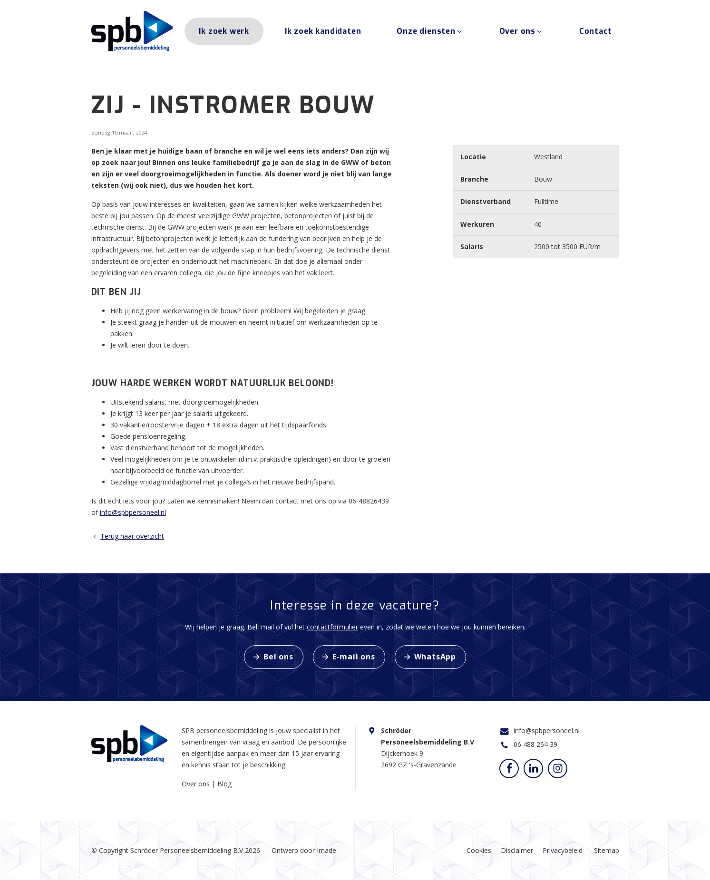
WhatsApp (435, 656)
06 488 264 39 (535, 744)
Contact (595, 33)
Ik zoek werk (224, 33)
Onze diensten (430, 33)
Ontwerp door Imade (304, 850)
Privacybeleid (563, 850)
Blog (224, 783)
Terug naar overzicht (127, 536)
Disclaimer (517, 850)
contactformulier (332, 626)
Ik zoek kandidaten (323, 33)
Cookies (479, 850)
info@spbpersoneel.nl (133, 512)
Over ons (521, 33)
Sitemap (606, 850)
